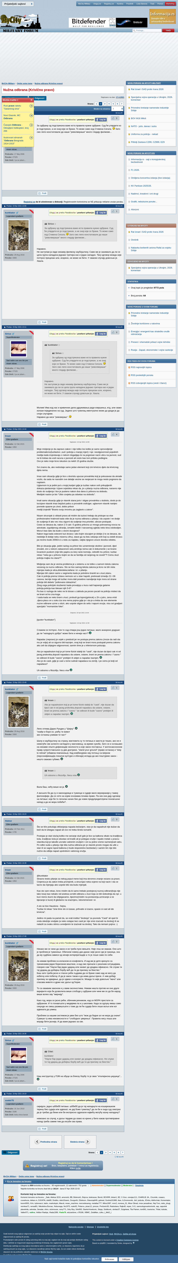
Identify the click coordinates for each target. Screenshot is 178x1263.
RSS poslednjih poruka (142, 284)
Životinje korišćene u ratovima (145, 232)
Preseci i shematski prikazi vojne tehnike (150, 250)
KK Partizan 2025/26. (141, 405)
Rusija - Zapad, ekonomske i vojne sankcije (152, 258)
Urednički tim (103, 1227)
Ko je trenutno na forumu (19, 1181)
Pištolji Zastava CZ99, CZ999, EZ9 (148, 362)
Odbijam (126, 1259)
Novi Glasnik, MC (12, 117)
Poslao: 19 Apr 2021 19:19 (16, 1094)
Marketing (170, 4)
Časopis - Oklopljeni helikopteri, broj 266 (16, 128)
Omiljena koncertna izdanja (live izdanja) (150, 397)
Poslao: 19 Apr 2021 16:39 (16, 863)
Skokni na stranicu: (102, 109)
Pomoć (160, 4)
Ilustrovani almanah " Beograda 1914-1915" (13, 140)
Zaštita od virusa (129, 1234)
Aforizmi (135, 429)
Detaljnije (139, 1185)
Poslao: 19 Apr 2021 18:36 (16, 1034)
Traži (152, 4)
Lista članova (141, 4)
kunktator (10, 212)
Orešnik (135, 148)
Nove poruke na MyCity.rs (141, 373)
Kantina (120, 4)
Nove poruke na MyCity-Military (144, 303)
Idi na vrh (120, 1157)
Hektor (8, 821)
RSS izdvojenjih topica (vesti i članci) (149, 291)
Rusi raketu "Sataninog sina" (12, 107)
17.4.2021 (120, 97)
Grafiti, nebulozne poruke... (144, 421)
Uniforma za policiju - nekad (144, 354)
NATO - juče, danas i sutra (143, 346)
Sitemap (90, 1227)
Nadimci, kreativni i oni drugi (144, 413)
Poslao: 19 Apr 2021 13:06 (16, 206)
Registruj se (109, 4)
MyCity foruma (46, 1252)
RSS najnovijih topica (141, 276)
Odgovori (39, 98)
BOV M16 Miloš (138, 338)
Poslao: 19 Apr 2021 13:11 (16, 327)
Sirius (8, 334)
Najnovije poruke (76, 1227)
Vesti (111, 1234)
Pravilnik (129, 4)
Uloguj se (97, 4)
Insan (8, 436)
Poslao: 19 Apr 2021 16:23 (16, 814)
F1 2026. (135, 390)
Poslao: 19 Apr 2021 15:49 (16, 682)
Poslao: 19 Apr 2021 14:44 (16, 429)
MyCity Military (84, 4)
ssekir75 (9, 1100)
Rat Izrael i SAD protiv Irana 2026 (147, 140)
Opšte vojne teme (24, 83)
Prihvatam (109, 1259)
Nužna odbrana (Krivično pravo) (49, 83)
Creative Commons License (127, 1240)
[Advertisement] (89, 59)
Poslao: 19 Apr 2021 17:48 (16, 936)
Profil (44, 193)
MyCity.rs (118, 1234)
